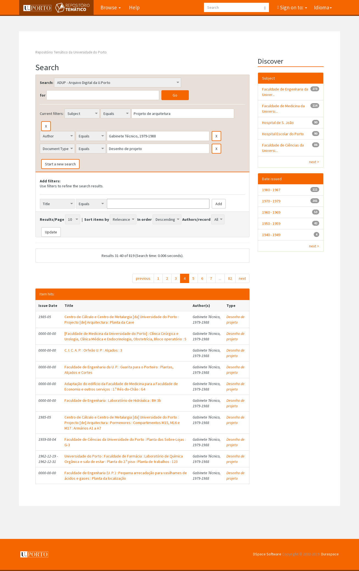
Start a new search (60, 164)
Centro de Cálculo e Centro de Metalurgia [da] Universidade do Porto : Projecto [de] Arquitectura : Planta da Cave (121, 319)
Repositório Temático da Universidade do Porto (71, 52)
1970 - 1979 (271, 201)
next (242, 278)
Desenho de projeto (235, 319)
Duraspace (330, 554)
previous (143, 278)
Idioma (323, 7)
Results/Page (52, 219)
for (43, 95)
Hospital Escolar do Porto (283, 133)
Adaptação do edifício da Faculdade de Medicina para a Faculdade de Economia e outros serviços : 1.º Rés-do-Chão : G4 (121, 386)
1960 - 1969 (271, 212)
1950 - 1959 (271, 223)
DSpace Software (267, 554)
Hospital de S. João (278, 122)
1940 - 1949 (271, 234)
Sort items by (96, 219)
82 (230, 278)
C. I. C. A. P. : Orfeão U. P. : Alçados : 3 (93, 350)
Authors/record (196, 219)
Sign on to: (293, 7)
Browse (110, 7)
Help (134, 7)
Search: (46, 82)
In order (144, 219)
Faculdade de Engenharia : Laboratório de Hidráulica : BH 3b (112, 400)
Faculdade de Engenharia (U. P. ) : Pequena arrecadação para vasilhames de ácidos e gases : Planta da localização (125, 475)
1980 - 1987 (271, 189)
